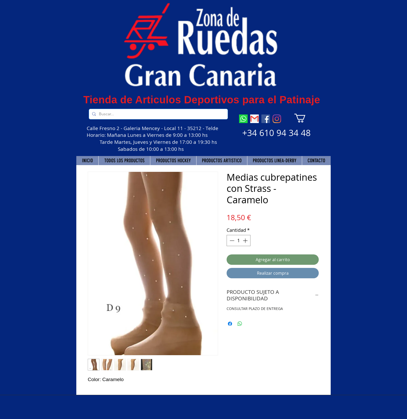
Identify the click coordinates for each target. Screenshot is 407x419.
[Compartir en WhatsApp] (240, 324)
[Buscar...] (158, 114)
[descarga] (254, 118)
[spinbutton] (238, 240)
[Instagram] (277, 118)
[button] (305, 118)
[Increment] (246, 240)
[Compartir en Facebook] (230, 324)
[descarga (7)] (243, 118)
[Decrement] (231, 240)
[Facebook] (265, 118)
